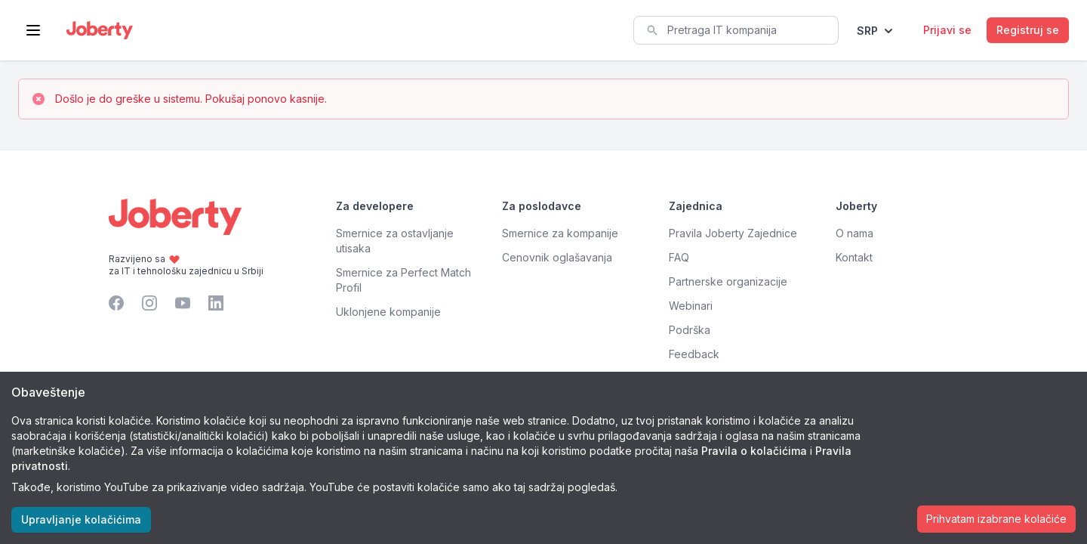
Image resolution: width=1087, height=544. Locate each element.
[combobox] (736, 30)
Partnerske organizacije (728, 281)
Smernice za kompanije (560, 233)
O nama (854, 233)
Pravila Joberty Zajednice (733, 233)
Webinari (691, 305)
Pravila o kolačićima (754, 450)
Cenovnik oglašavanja (557, 257)
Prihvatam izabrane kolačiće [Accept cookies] (996, 518)
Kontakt (854, 257)
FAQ (679, 257)
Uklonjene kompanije (388, 311)
